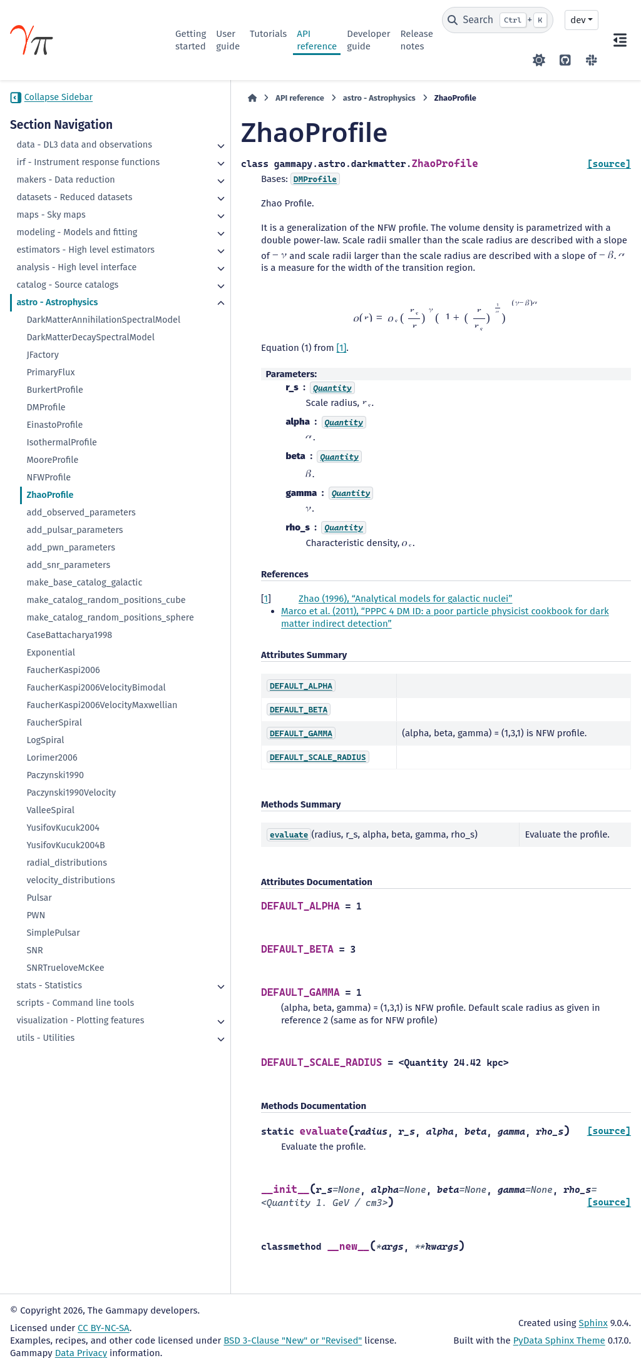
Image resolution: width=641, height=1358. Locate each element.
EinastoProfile (54, 512)
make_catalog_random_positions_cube (86, 694)
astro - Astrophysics (57, 365)
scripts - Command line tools (75, 1140)
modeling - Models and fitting (63, 263)
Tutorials (268, 33)
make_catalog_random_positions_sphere (86, 724)
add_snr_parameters (68, 652)
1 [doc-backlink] (195, 588)
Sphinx (593, 1311)
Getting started (190, 40)
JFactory (42, 442)
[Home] (181, 98)
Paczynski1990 (55, 913)
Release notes (416, 40)
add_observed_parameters (80, 600)
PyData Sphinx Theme (559, 1329)
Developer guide (368, 40)
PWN (35, 1053)
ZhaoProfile (49, 582)
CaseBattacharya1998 (69, 747)
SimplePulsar (52, 1070)
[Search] (497, 20)
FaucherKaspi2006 (63, 783)
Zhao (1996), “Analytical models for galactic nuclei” (334, 588)
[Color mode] (538, 60)
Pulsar (39, 1035)
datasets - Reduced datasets (74, 222)
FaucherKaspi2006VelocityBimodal (86, 806)
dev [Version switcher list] (577, 20)
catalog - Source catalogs (67, 347)
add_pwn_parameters (70, 635)
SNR (34, 1088)
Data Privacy (81, 1341)
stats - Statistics (49, 1123)
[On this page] (619, 40)
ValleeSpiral (50, 948)
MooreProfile (52, 547)
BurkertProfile (54, 477)
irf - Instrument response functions (67, 181)
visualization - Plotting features (62, 1164)
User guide (228, 40)
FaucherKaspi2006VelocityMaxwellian (87, 836)
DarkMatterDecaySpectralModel (86, 418)
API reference (317, 40)
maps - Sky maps (50, 240)
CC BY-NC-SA (104, 1316)
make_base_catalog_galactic (84, 670)
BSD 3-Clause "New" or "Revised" (292, 1329)
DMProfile (45, 495)
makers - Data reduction (65, 205)
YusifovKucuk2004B (65, 983)
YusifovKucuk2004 (63, 965)
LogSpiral (45, 878)
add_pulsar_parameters (74, 617)
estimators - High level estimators (62, 293)
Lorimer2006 (51, 895)
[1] (271, 337)
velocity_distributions (70, 1018)
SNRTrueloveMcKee (65, 1105)
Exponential (50, 765)
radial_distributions (66, 1000)
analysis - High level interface (57, 323)
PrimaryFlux (50, 460)
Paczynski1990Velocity (71, 930)
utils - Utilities (45, 1188)
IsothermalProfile (61, 530)
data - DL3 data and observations (56, 151)
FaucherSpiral (54, 860)
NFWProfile (48, 565)
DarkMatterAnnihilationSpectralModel (87, 388)
